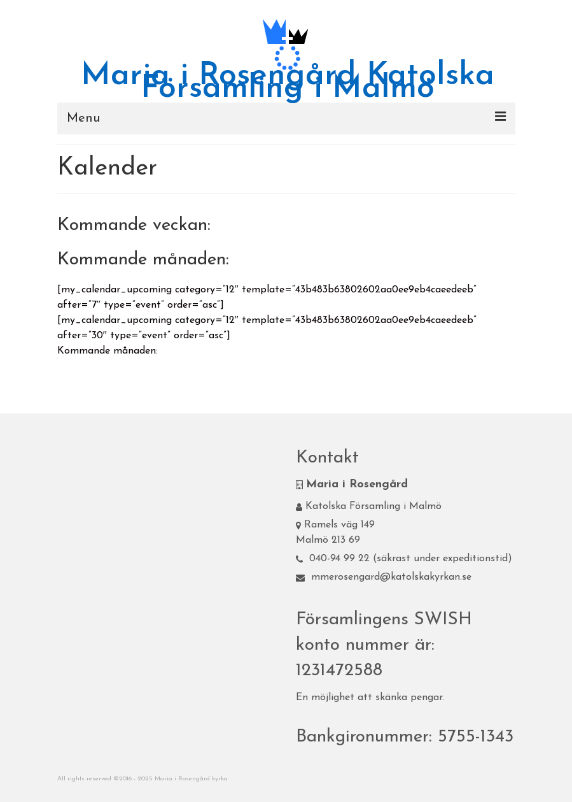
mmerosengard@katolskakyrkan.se (383, 577)
